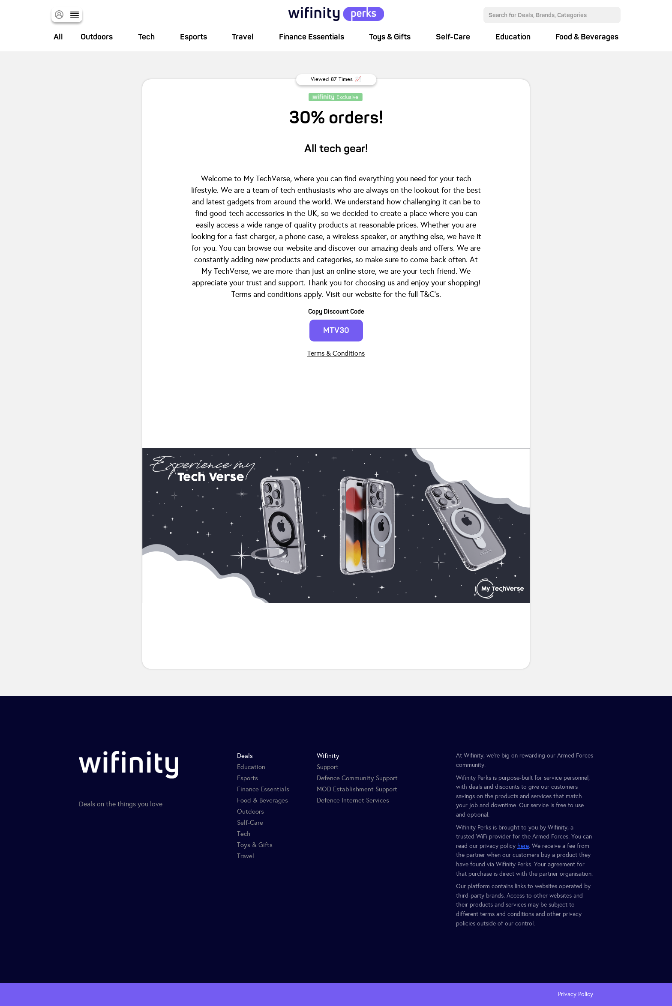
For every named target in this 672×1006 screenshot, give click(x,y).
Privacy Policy (575, 994)
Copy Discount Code (336, 311)
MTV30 (336, 330)
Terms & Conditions (336, 353)
